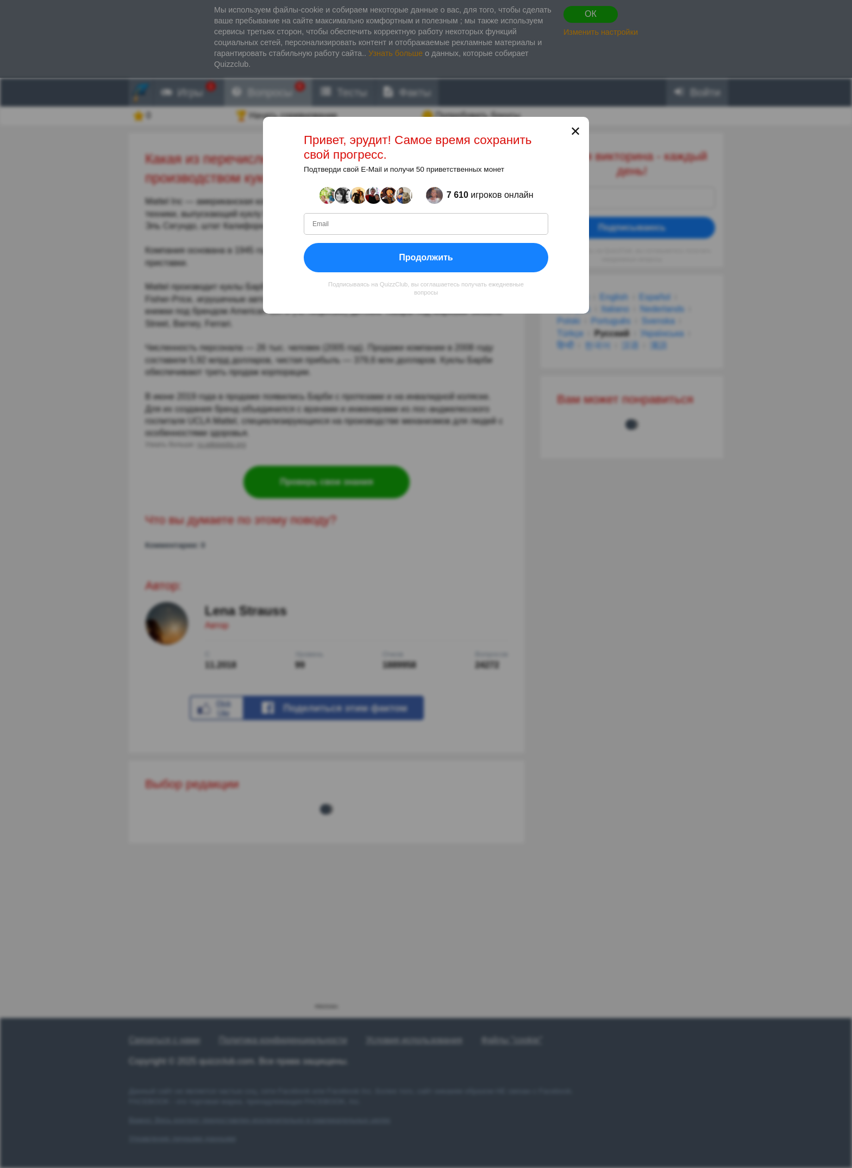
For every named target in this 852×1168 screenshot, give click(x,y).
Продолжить (426, 257)
